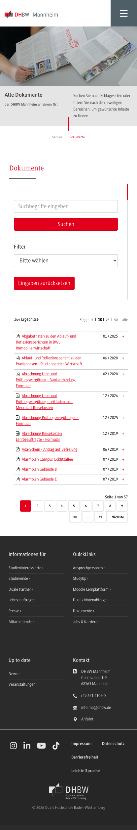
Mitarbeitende (21, 622)
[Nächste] (117, 517)
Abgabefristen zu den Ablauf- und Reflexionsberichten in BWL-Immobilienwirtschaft (46, 342)
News (13, 673)
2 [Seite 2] (38, 506)
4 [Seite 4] (62, 506)
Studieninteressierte (25, 568)
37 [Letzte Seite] (100, 517)
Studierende (19, 578)
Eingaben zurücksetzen (44, 283)
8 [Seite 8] (110, 506)
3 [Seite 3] (50, 506)
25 (107, 320)
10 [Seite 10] (75, 517)
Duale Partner (20, 589)
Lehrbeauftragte (22, 600)
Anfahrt (87, 719)
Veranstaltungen (22, 684)
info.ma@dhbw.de (96, 707)
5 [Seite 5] (74, 506)
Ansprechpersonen (88, 568)
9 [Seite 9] (122, 506)
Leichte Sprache (85, 771)
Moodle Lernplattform (91, 589)
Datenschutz (113, 744)
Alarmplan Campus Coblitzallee (47, 459)
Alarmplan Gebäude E (39, 479)
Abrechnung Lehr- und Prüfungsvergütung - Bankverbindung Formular (46, 380)
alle (125, 320)
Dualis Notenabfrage (90, 600)
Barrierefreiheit (84, 757)
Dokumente (83, 611)
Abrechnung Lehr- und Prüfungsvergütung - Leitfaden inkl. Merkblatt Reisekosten (44, 401)
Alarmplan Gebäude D (39, 469)
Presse (14, 611)
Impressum (81, 744)
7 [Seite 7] (98, 506)
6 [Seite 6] (86, 506)
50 (116, 320)
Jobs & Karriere (85, 622)
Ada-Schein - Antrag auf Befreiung (49, 449)
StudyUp (80, 578)
